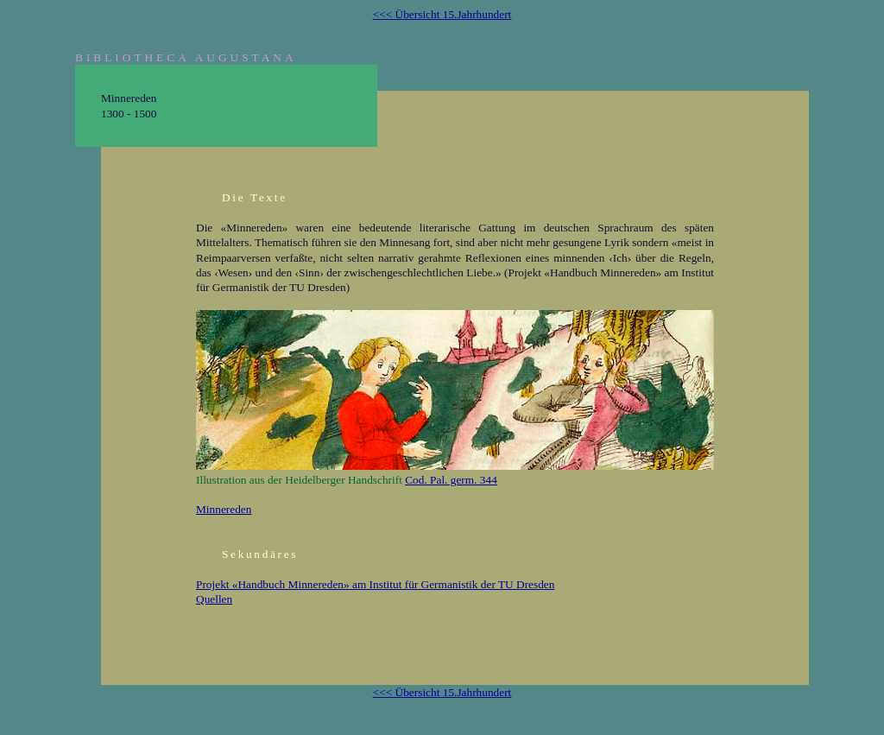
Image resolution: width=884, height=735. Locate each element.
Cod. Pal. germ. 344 (451, 479)
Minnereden (223, 509)
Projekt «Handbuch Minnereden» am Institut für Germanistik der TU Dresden (375, 584)
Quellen (214, 598)
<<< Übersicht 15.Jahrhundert (442, 14)
